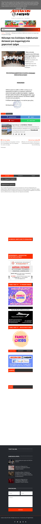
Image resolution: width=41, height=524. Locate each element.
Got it (24, 8)
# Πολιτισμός (9, 113)
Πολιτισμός (7, 33)
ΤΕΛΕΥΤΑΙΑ (12, 351)
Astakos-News (4, 517)
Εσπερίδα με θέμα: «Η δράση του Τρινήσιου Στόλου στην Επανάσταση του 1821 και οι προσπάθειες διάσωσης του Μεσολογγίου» (23, 474)
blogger (7, 175)
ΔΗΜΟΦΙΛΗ (20, 351)
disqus (33, 175)
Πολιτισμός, (26, 47)
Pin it (11, 120)
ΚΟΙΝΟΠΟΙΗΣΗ (11, 117)
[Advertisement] (21, 162)
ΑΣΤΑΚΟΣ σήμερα (20, 378)
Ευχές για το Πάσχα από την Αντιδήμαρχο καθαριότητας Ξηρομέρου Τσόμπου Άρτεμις (21, 481)
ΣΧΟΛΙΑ (29, 351)
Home (3, 33)
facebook (20, 175)
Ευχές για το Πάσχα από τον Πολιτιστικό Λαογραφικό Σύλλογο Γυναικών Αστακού (22, 468)
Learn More (19, 8)
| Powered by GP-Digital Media (26, 517)
